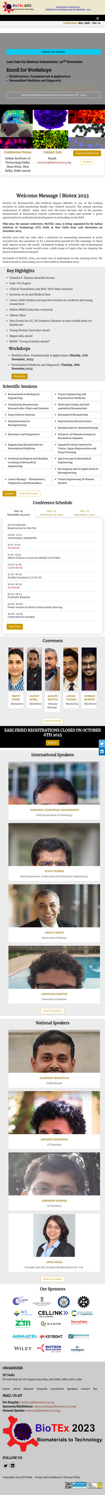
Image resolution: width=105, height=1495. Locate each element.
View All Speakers (52, 1010)
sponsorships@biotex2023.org (55, 1406)
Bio (95, 1388)
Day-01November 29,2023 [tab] (18, 513)
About (16, 1388)
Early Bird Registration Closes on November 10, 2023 (53, 94)
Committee (57, 1388)
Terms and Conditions (48, 1477)
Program (42, 1388)
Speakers (72, 1388)
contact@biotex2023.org (54, 162)
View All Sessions (28, 493)
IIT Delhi (26, 1477)
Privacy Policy (72, 1477)
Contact (85, 1388)
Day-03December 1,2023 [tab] (84, 513)
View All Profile (52, 720)
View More (19, 376)
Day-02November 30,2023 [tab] (51, 513)
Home (6, 1388)
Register (87, 161)
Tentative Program (53, 88)
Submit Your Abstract (53, 51)
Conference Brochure (87, 153)
